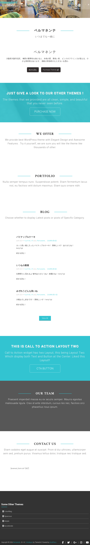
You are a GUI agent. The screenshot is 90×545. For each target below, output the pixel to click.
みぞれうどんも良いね (26, 291)
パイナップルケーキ (25, 237)
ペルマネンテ (45, 52)
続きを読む (33, 70)
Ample (6, 521)
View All (45, 318)
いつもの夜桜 (22, 265)
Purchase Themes (51, 70)
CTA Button (45, 368)
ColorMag (8, 511)
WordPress (53, 542)
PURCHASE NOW (45, 111)
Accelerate (8, 526)
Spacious (8, 516)
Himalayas (29, 542)
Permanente (9, 2)
